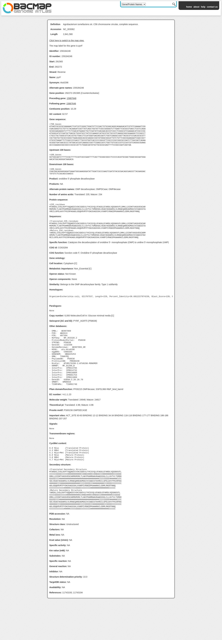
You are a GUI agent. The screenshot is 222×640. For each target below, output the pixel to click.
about (196, 7)
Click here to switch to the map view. (66, 40)
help (203, 7)
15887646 (71, 103)
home (189, 7)
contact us (212, 7)
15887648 (71, 98)
